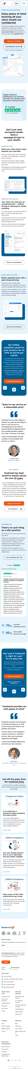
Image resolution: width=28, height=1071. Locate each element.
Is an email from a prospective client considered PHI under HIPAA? (14, 813)
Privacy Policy (5, 1049)
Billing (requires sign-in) (20, 1032)
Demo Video (4, 1008)
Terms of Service (5, 1046)
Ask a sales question (9, 981)
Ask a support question (9, 984)
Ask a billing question (9, 987)
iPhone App (4, 1006)
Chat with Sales (7, 976)
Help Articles (18, 1026)
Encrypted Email (5, 996)
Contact (3, 1031)
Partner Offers (18, 1028)
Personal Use (18, 1014)
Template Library (5, 1003)
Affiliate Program (5, 1028)
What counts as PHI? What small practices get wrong (13, 895)
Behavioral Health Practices (19, 997)
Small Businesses (19, 1009)
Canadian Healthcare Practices (20, 1005)
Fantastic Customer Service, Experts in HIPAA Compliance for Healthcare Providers (13, 580)
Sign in (17, 3)
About (2, 1023)
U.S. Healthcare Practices (19, 1001)
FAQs (16, 1035)
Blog (16, 1023)
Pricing (3, 1011)
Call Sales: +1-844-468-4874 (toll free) (13, 979)
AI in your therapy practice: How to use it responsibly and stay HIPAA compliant (13, 855)
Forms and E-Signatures (4, 999)
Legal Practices (19, 1011)
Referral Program (5, 1026)
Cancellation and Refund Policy (5, 1055)
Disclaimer (4, 1051)
